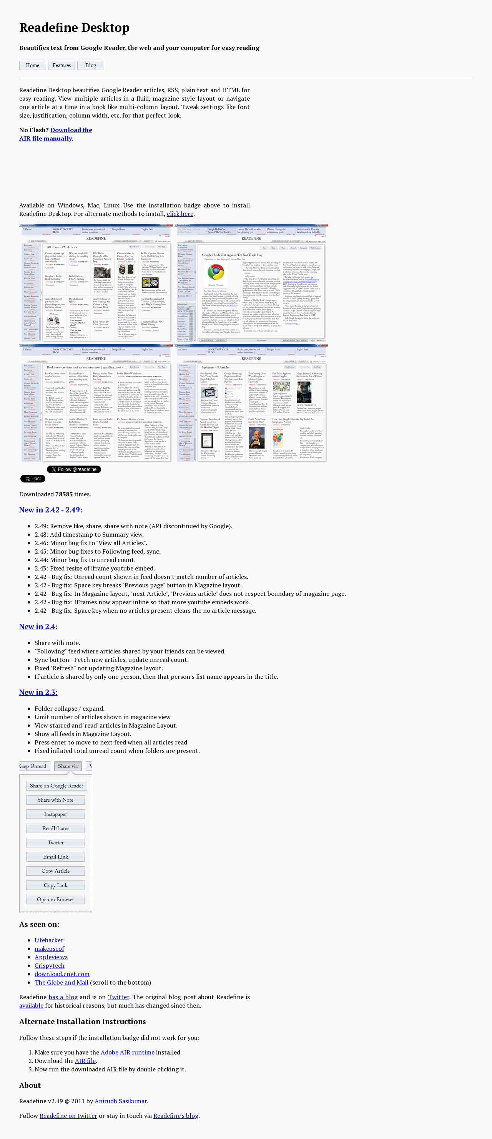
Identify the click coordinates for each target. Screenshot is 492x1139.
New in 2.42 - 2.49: (50, 509)
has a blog (63, 997)
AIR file (85, 1060)
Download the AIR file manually (55, 134)
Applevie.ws (51, 957)
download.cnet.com (62, 974)
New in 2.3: (38, 692)
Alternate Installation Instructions (82, 1021)
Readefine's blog (175, 1115)
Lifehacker (49, 940)
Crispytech (50, 965)
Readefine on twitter (68, 1115)
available (31, 1005)
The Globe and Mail (61, 982)
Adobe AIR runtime (128, 1052)
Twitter (118, 997)
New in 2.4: (38, 626)
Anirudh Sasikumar (121, 1101)
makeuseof (49, 948)
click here (180, 213)
